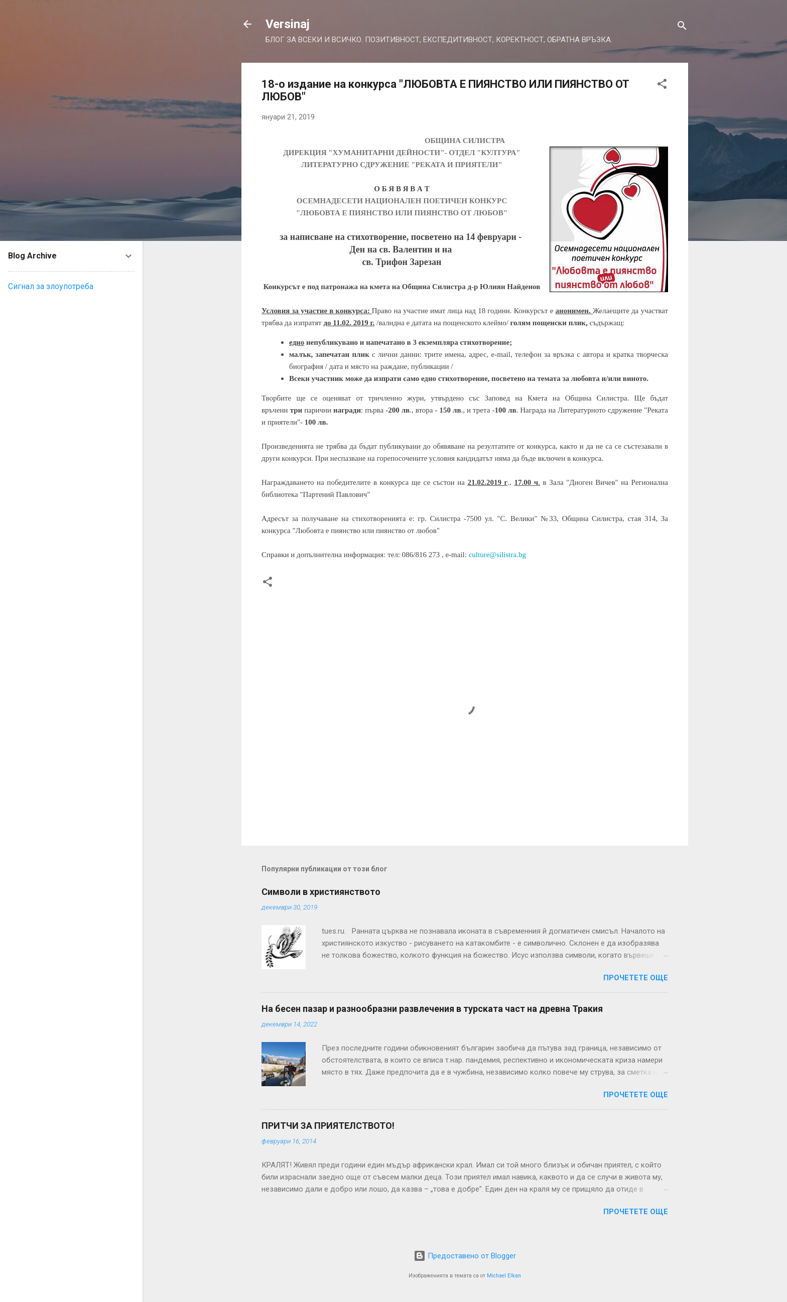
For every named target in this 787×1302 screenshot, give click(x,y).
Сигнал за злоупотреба (50, 286)
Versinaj (288, 24)
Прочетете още (635, 977)
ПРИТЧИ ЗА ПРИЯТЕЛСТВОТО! (328, 1125)
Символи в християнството (320, 891)
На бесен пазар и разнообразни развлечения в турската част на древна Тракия (432, 1008)
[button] (662, 85)
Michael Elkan (504, 1275)
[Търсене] (682, 27)
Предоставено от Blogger (465, 1255)
